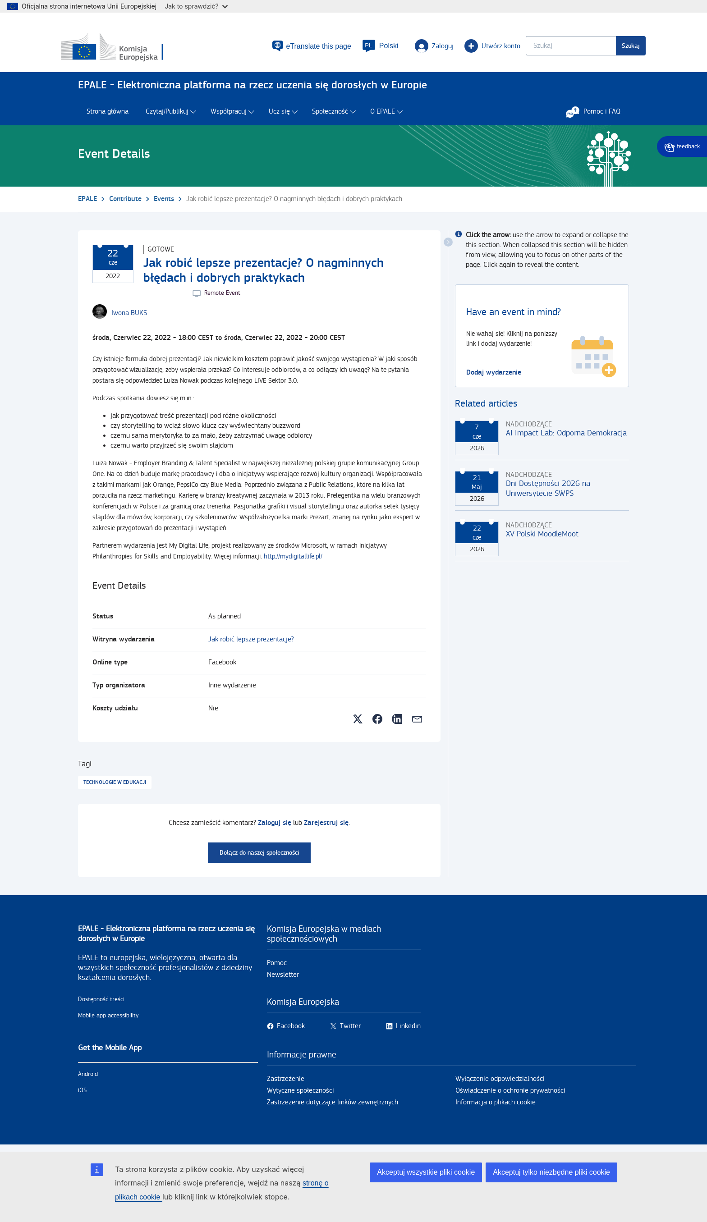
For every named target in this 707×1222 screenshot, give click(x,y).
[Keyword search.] (554, 47)
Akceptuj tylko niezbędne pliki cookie (551, 1172)
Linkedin (408, 1030)
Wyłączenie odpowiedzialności (500, 1083)
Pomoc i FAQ (597, 116)
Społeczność (330, 116)
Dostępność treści (101, 1003)
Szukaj (614, 47)
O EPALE (382, 116)
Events (164, 203)
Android (88, 1078)
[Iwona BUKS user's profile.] (129, 317)
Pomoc (277, 967)
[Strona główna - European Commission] (143, 49)
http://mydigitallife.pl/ (293, 560)
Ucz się (279, 116)
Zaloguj (417, 48)
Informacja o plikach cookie (495, 1106)
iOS (82, 1094)
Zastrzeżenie (285, 1083)
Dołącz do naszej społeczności (259, 856)
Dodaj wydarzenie (493, 376)
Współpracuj (229, 116)
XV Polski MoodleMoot (542, 538)
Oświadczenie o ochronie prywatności (510, 1094)
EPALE (87, 203)
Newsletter (283, 979)
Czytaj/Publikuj (167, 116)
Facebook (291, 1030)
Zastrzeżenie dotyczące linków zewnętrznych (332, 1106)
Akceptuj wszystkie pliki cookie (426, 1172)
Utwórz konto (476, 48)
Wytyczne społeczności (300, 1094)
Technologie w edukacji (114, 786)
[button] (364, 48)
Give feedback (682, 146)
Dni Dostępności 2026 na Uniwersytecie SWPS (548, 492)
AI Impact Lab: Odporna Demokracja (566, 437)
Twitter (350, 1030)
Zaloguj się (274, 827)
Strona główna (108, 116)
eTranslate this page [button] (302, 48)
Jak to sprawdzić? (196, 6)
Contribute (125, 203)
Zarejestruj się (326, 827)
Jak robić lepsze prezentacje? (251, 643)
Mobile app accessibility (108, 1019)
